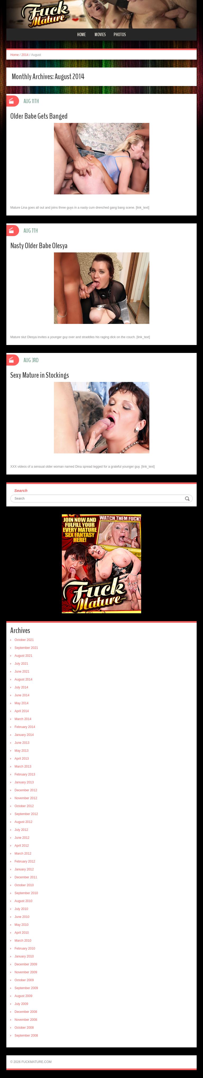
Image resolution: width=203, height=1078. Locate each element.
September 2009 (26, 988)
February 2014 (25, 727)
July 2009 (21, 1004)
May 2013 (22, 751)
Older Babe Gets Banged (39, 116)
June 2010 (22, 917)
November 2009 (26, 972)
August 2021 (23, 656)
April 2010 (22, 933)
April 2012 (22, 845)
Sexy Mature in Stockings (39, 375)
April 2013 (22, 758)
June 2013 (22, 743)
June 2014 (22, 695)
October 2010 (24, 885)
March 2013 (23, 766)
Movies (100, 34)
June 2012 (22, 838)
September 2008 (26, 1035)
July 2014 (21, 687)
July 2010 (21, 909)
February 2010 (25, 948)
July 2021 (21, 663)
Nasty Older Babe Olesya (38, 245)
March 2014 (23, 719)
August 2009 (23, 996)
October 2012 (24, 806)
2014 (25, 55)
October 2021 (24, 640)
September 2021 (26, 648)
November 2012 (26, 798)
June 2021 (22, 671)
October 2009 (24, 980)
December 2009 (26, 964)
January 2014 (24, 735)
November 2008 (26, 1020)
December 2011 (26, 877)
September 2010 (26, 893)
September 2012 (26, 814)
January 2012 (24, 869)
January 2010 (24, 956)
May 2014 (22, 703)
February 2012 (25, 861)
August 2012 (23, 822)
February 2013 (25, 774)
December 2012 (26, 790)
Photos (120, 34)
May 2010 (22, 925)
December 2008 (26, 1012)
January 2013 (24, 782)
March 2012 (23, 853)
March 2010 (23, 940)
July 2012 (21, 830)
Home (81, 34)
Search (20, 490)
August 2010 (23, 901)
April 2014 (22, 711)
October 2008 (24, 1027)
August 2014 (23, 679)
